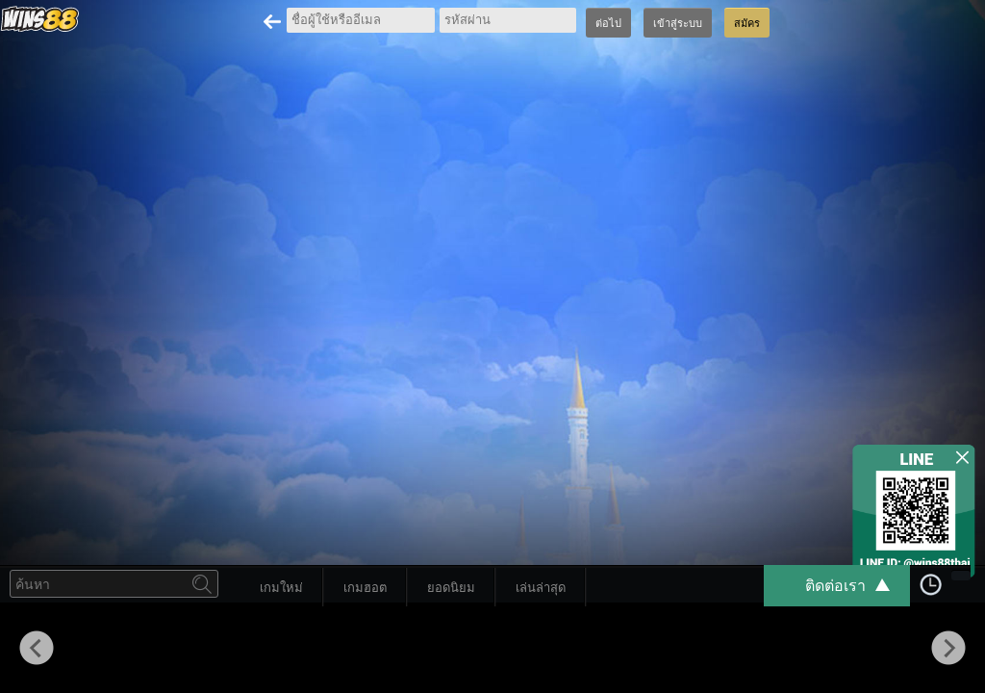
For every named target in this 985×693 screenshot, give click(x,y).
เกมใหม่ (281, 587)
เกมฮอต (365, 587)
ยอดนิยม (451, 587)
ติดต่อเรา (857, 586)
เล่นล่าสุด (541, 587)
